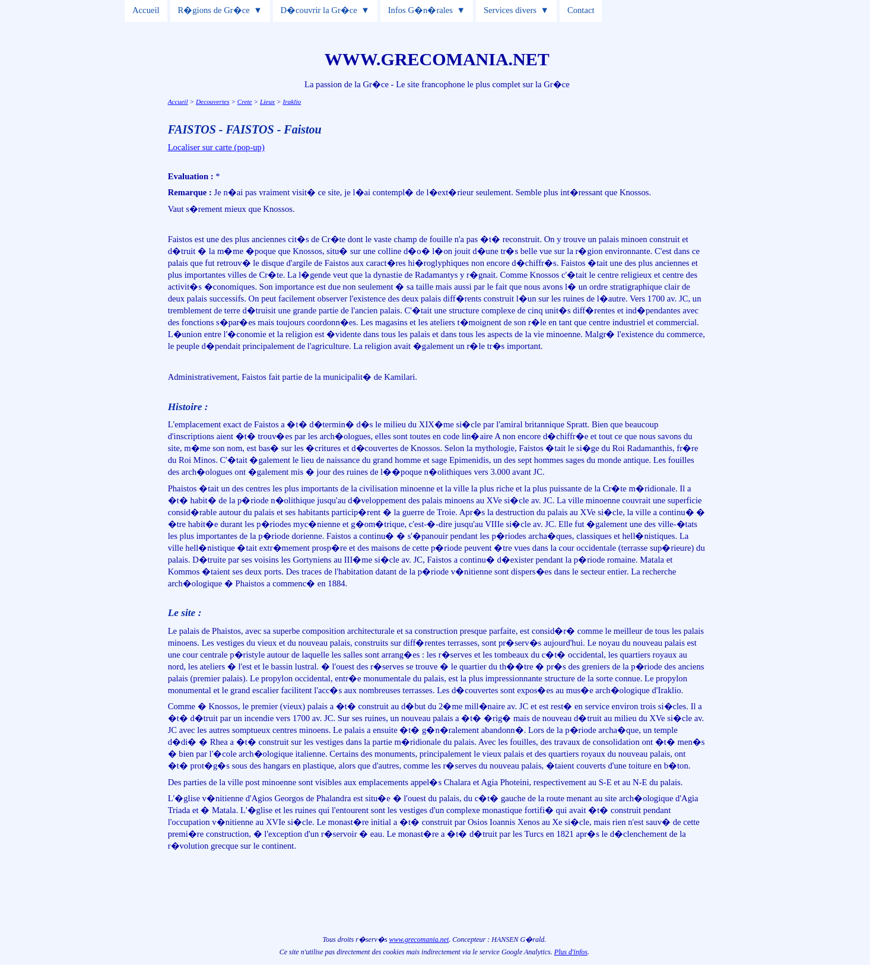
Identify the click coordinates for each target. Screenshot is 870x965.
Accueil (146, 10)
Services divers (510, 10)
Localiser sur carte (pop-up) (216, 147)
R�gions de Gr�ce (213, 10)
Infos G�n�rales (420, 10)
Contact (581, 10)
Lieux (267, 101)
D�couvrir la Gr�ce (319, 10)
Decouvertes (213, 101)
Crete (244, 101)
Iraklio (291, 101)
